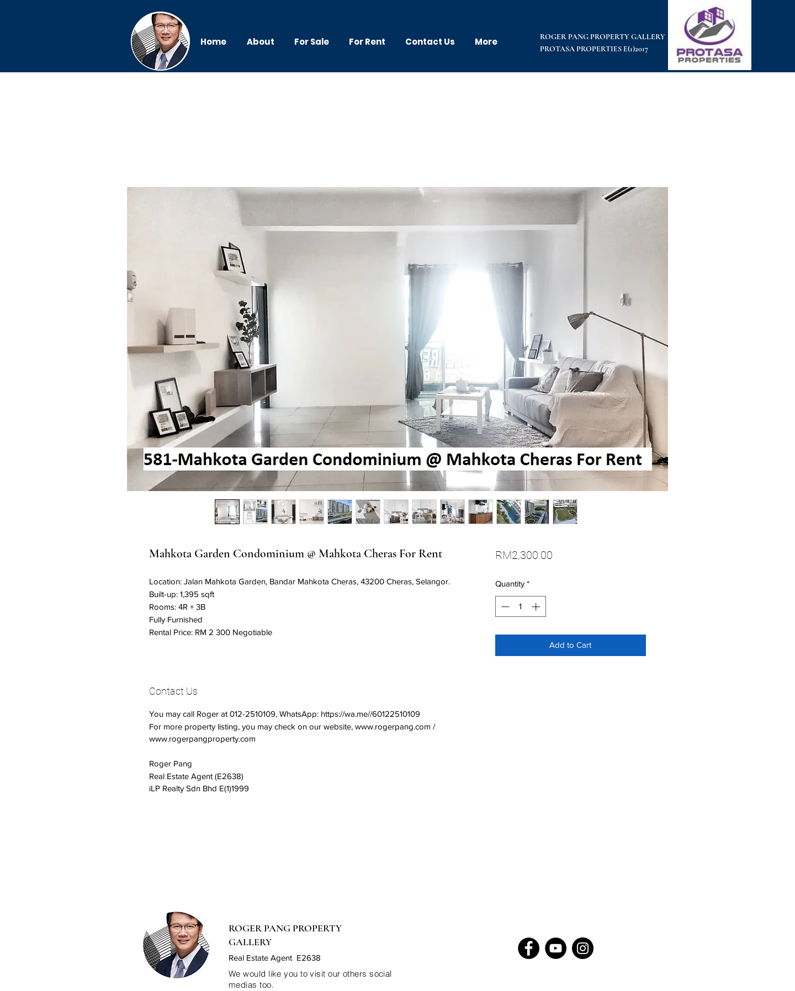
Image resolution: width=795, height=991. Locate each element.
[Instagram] (582, 948)
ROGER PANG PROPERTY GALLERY (602, 36)
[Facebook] (528, 948)
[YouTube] (555, 948)
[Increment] (536, 606)
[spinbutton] (520, 606)
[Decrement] (504, 606)
